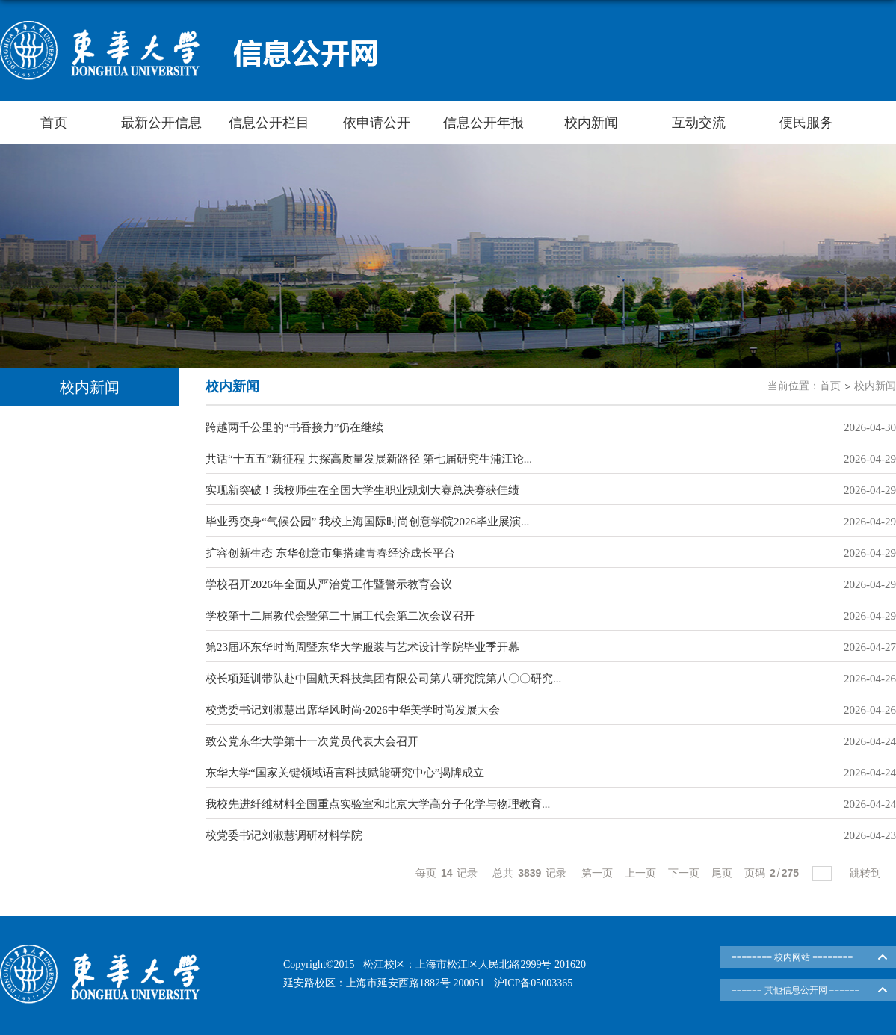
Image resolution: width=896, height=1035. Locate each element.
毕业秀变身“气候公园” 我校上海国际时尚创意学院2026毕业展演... (367, 522)
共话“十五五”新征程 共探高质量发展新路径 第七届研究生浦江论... (369, 459)
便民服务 (806, 122)
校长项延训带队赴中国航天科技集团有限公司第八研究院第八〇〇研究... (383, 679)
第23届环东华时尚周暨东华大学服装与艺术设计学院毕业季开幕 (362, 647)
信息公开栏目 (269, 122)
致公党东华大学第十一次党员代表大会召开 (312, 741)
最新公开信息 (161, 122)
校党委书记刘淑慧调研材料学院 (284, 835)
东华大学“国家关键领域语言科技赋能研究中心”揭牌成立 (345, 773)
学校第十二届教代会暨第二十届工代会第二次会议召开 (340, 616)
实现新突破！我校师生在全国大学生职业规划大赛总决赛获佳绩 (362, 490)
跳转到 (867, 873)
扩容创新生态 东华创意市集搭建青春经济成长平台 (330, 553)
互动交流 (699, 122)
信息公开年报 (483, 122)
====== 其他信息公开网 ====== (795, 990)
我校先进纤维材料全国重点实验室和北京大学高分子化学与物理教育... (378, 804)
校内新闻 (591, 122)
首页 (53, 122)
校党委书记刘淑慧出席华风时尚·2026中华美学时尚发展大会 (353, 710)
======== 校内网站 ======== (792, 957)
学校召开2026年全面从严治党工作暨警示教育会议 (329, 584)
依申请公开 (376, 122)
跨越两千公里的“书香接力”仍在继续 (294, 427)
